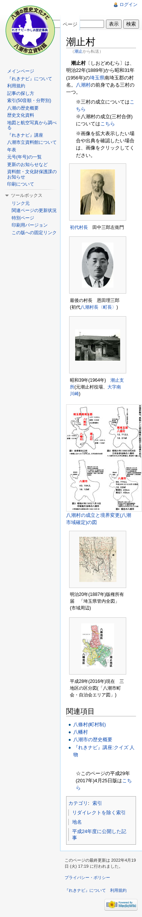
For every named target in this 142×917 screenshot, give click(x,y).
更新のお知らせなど (27, 164)
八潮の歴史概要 (23, 108)
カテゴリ (78, 803)
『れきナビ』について (29, 78)
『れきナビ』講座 (25, 135)
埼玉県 (97, 78)
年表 (11, 149)
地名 (77, 822)
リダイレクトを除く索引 (99, 812)
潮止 (78, 51)
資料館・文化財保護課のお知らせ (32, 174)
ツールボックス (26, 195)
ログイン (128, 4)
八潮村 (83, 85)
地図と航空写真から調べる (32, 125)
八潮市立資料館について (32, 142)
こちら (107, 123)
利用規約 (16, 85)
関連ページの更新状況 (34, 210)
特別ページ (23, 218)
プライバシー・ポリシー (87, 877)
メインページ (20, 71)
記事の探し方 (20, 93)
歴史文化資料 (20, 115)
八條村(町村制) (89, 724)
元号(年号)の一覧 (24, 157)
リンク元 (21, 203)
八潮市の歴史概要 (92, 739)
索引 (97, 803)
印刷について (20, 184)
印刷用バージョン (30, 225)
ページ (70, 24)
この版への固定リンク (34, 232)
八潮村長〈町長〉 (98, 307)
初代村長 (79, 227)
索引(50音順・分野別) (29, 100)
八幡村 (80, 732)
